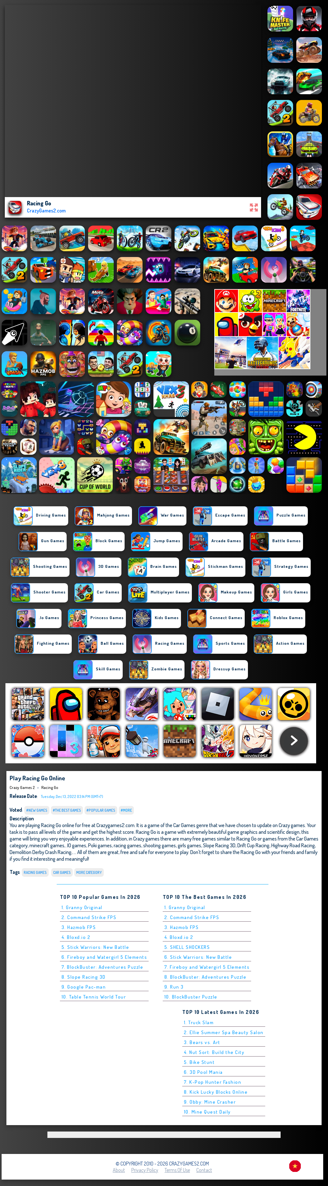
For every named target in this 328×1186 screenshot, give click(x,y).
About (119, 1170)
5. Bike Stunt (199, 1062)
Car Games (62, 872)
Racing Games (35, 872)
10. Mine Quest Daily (207, 1112)
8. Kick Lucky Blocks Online (216, 1092)
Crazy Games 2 (22, 787)
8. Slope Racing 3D (84, 977)
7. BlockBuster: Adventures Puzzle (103, 967)
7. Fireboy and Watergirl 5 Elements (207, 967)
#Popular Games (100, 810)
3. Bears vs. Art (202, 1042)
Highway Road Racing (293, 845)
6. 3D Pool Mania (203, 1072)
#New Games (36, 810)
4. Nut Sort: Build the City (214, 1052)
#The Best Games (67, 810)
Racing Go (49, 787)
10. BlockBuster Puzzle (190, 997)
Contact (204, 1170)
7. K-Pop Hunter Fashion (213, 1082)
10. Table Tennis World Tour (94, 997)
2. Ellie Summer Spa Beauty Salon (224, 1032)
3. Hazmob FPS (79, 927)
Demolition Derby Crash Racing (40, 852)
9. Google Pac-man (84, 987)
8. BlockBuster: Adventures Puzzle (205, 977)
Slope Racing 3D (219, 845)
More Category (89, 872)
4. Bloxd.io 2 (76, 937)
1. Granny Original (82, 907)
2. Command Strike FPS (89, 917)
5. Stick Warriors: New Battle (95, 947)
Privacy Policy (144, 1170)
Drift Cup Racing (253, 845)
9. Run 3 (174, 987)
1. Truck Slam (199, 1022)
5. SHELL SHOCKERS (187, 947)
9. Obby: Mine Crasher (210, 1102)
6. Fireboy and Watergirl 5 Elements (104, 957)
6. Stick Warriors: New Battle (198, 957)
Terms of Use (177, 1170)
